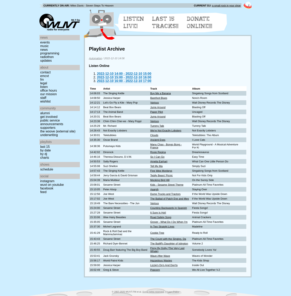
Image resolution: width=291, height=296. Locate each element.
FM (42, 79)
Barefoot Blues (158, 97)
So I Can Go (157, 156)
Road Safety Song (160, 217)
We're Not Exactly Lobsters (165, 130)
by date (45, 150)
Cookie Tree (157, 232)
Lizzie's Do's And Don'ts (163, 265)
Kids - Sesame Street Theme (166, 184)
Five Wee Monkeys (161, 170)
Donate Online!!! (199, 22)
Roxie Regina (158, 152)
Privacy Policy (172, 292)
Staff (43, 97)
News (44, 49)
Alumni (45, 113)
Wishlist (45, 101)
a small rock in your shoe (226, 5)
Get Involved (48, 116)
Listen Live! (133, 22)
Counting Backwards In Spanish (168, 207)
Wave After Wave (160, 255)
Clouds (154, 135)
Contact (45, 72)
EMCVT (44, 76)
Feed (43, 192)
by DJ (43, 154)
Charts (44, 157)
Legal (43, 83)
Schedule (46, 169)
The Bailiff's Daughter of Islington (169, 243)
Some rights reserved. (153, 292)
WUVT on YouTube (52, 184)
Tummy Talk (157, 125)
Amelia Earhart (158, 161)
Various (154, 102)
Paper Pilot (156, 111)
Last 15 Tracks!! (165, 22)
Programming (49, 53)
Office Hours (48, 90)
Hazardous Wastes (161, 260)
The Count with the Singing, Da (168, 238)
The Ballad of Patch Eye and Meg (169, 198)
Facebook (46, 188)
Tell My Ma (156, 166)
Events (45, 42)
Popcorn (155, 269)
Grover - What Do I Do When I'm (169, 221)
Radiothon (47, 57)
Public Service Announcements (51, 122)
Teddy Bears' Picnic (161, 175)
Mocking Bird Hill (159, 180)
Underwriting (49, 135)
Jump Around (157, 107)
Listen (44, 87)
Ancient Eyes (157, 139)
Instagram (47, 181)
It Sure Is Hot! (158, 212)
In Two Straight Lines (162, 226)
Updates (46, 60)
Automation (95, 58)
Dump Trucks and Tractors (165, 194)
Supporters (48, 127)
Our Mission (48, 94)
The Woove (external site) (57, 131)
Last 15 (45, 146)
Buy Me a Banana (160, 93)
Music (44, 46)
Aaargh (154, 189)
